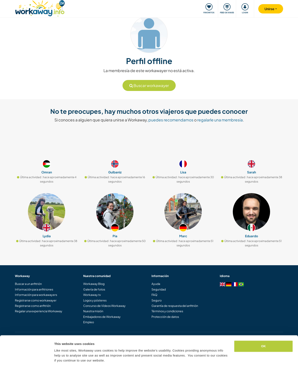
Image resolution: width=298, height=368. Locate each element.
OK (263, 334)
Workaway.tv (92, 295)
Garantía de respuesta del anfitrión (174, 305)
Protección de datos (165, 316)
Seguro (156, 300)
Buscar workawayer (149, 85)
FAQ (154, 295)
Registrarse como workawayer (35, 300)
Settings (60, 360)
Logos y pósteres (95, 300)
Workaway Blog (94, 284)
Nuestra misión (93, 311)
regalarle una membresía (220, 119)
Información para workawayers (36, 295)
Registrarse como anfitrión (33, 305)
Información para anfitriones (34, 289)
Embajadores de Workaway (102, 316)
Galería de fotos (94, 289)
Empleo (88, 322)
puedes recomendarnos (170, 119)
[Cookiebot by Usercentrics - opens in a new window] (27, 360)
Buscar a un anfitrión (28, 284)
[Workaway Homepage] (40, 8)
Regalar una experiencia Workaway (38, 311)
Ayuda (155, 284)
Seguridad (158, 289)
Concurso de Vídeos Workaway (104, 305)
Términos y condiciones (167, 311)
